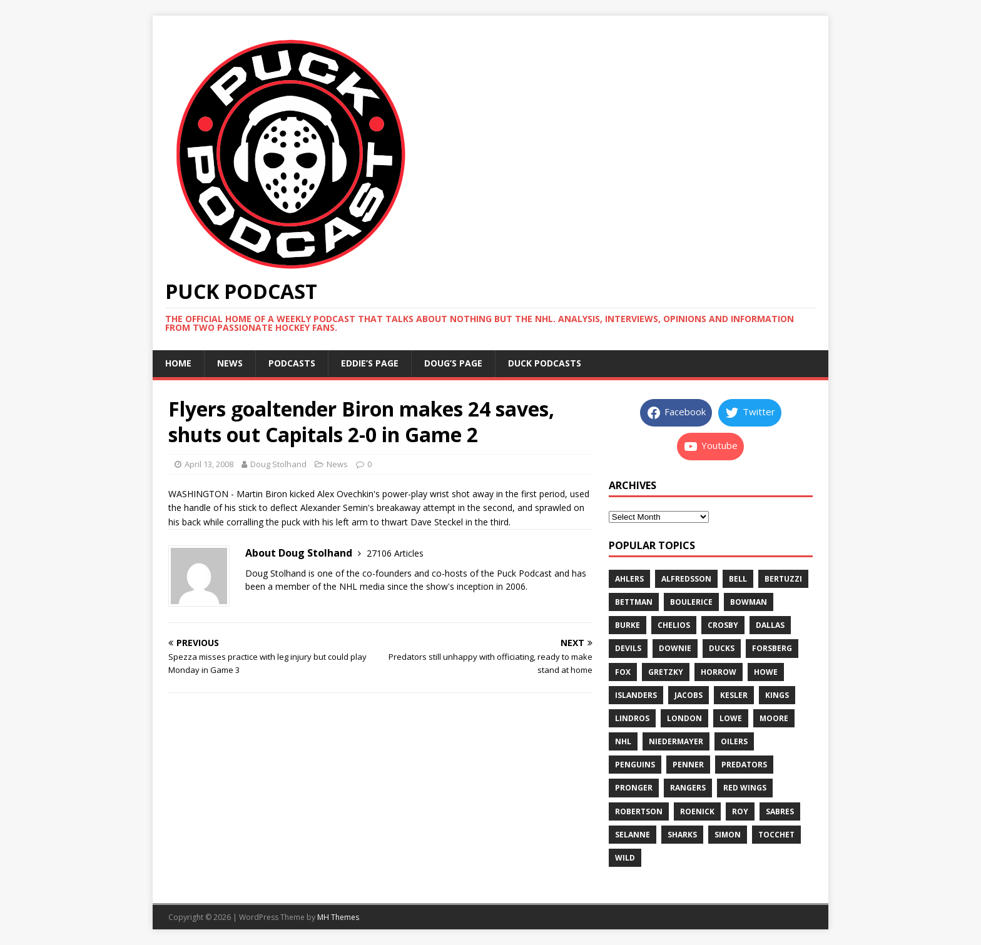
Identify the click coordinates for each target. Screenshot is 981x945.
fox (623, 672)
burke (627, 625)
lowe (730, 718)
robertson (639, 811)
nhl (623, 741)
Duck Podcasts (544, 363)
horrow (718, 672)
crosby (723, 625)
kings (777, 695)
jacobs (688, 695)
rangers (688, 787)
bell (738, 579)
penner (688, 764)
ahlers (629, 579)
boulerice (691, 602)
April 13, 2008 (209, 464)
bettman (634, 602)
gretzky (665, 672)
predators (744, 764)
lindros (632, 718)
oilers (734, 741)
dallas (770, 625)
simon (727, 834)
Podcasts (291, 363)
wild (625, 857)
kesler (734, 695)
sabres (780, 811)
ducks (721, 648)
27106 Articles (395, 553)
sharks (682, 834)
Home (178, 363)
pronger (634, 787)
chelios (674, 625)
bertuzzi (783, 579)
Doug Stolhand (278, 464)
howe (766, 672)
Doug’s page (453, 363)
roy (740, 811)
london (684, 718)
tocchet (776, 834)
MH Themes (338, 917)
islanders (636, 695)
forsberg (772, 648)
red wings (744, 787)
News (230, 363)
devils (628, 648)
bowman (748, 602)
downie (675, 648)
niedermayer (676, 741)
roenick (697, 811)
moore (774, 718)
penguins (635, 764)
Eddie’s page (370, 363)
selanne (632, 834)
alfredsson (686, 579)
